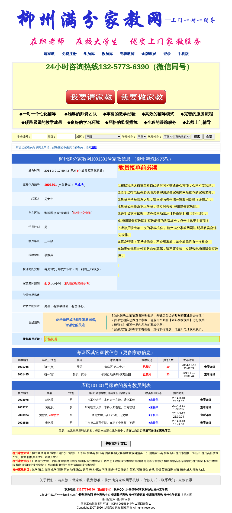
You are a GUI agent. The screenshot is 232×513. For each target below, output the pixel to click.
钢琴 (85, 469)
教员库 (107, 54)
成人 (189, 469)
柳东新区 (169, 453)
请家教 (49, 54)
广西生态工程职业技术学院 (118, 461)
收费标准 (93, 480)
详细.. (203, 199)
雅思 (123, 469)
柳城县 (91, 453)
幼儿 (202, 469)
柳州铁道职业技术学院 (30, 465)
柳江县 (100, 453)
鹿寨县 (109, 453)
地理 (73, 469)
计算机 (131, 469)
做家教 (77, 480)
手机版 (183, 54)
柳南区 (36, 453)
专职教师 (127, 54)
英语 (60, 469)
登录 (167, 54)
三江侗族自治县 (153, 453)
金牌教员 (149, 54)
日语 (111, 469)
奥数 (145, 469)
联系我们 (168, 480)
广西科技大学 (40, 461)
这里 (193, 221)
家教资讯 (185, 480)
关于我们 (47, 480)
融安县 (118, 453)
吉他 (152, 469)
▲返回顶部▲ (143, 503)
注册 (94, 147)
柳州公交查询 (82, 213)
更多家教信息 (137, 352)
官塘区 (72, 453)
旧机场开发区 (35, 457)
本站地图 (186, 494)
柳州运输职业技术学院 (82, 465)
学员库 (89, 54)
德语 (183, 469)
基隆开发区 (52, 457)
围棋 (158, 469)
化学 (54, 469)
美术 (92, 469)
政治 (79, 469)
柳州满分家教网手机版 (122, 480)
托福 (117, 469)
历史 (66, 469)
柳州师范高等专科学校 (149, 461)
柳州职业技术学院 (89, 461)
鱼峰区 (45, 453)
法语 (176, 469)
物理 (47, 469)
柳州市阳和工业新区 (188, 453)
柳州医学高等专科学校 (178, 461)
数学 (35, 469)
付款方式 (150, 480)
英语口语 (167, 469)
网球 (104, 469)
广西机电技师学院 (56, 465)
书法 (98, 469)
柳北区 (63, 453)
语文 (41, 469)
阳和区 (82, 453)
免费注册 (69, 54)
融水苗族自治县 (133, 453)
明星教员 (203, 228)
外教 (195, 469)
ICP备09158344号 (122, 503)
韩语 (139, 469)
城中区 (54, 453)
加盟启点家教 (111, 507)
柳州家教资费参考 (77, 283)
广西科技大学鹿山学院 (63, 461)
